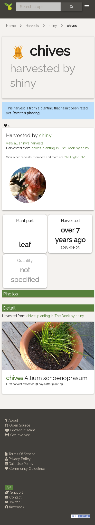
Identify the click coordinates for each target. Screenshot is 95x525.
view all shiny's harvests (24, 143)
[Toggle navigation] (86, 6)
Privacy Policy (18, 459)
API (9, 487)
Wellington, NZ (75, 157)
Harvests (32, 26)
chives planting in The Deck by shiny (60, 148)
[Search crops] (38, 6)
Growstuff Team (20, 430)
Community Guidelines (25, 469)
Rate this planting (26, 113)
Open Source (17, 425)
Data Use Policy (19, 464)
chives (72, 26)
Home (11, 26)
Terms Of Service (20, 454)
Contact (13, 497)
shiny (53, 26)
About (11, 420)
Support (14, 492)
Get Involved (17, 435)
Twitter (12, 502)
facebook (14, 507)
